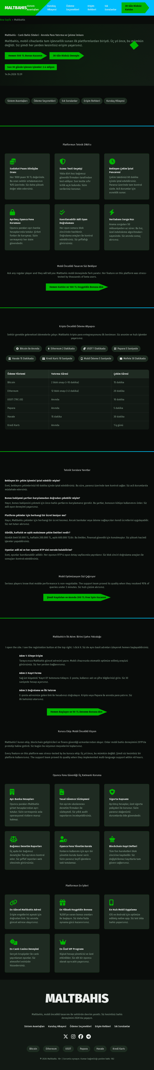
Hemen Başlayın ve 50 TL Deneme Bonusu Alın (76, 711)
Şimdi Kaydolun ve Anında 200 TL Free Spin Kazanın (76, 597)
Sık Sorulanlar (110, 8)
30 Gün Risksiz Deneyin (66, 55)
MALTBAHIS (16, 7)
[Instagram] (73, 1037)
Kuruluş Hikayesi (51, 8)
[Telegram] (88, 1037)
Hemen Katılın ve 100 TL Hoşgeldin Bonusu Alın (76, 287)
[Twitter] (65, 1037)
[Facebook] (80, 1037)
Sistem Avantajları (33, 8)
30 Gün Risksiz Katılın (133, 8)
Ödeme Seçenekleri (72, 8)
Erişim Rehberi (92, 8)
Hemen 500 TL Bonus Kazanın (25, 55)
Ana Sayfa (5, 19)
